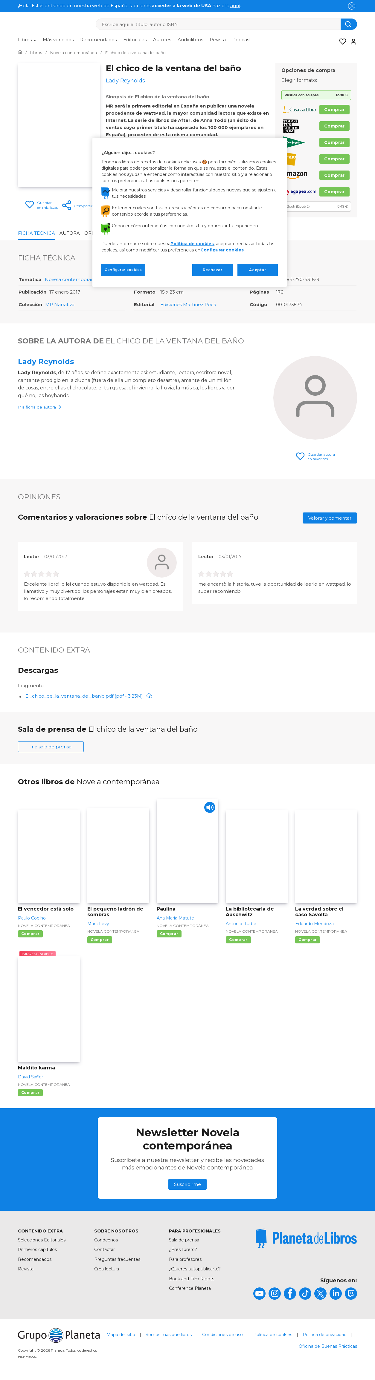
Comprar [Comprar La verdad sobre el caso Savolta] (307, 939)
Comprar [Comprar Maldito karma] (30, 1092)
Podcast (241, 39)
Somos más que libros (169, 1334)
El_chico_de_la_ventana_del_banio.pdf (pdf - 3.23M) (89, 696)
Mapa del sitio (120, 1334)
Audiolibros (190, 39)
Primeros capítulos (37, 1249)
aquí (235, 5)
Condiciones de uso (222, 1334)
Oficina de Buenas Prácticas (328, 1346)
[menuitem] (27, 42)
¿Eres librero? (183, 1249)
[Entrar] (351, 41)
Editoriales (135, 39)
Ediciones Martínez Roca (188, 304)
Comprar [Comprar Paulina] (169, 933)
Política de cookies (272, 1334)
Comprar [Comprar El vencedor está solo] (30, 933)
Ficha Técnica (36, 233)
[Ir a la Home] (20, 52)
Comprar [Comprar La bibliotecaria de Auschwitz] (238, 939)
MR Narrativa (59, 304)
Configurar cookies (222, 250)
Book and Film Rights (191, 1278)
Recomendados (98, 39)
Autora (70, 233)
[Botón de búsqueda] (349, 24)
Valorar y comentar (329, 518)
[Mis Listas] (341, 41)
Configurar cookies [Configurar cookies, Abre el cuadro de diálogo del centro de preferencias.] (123, 270)
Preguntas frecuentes (117, 1259)
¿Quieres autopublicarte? (195, 1269)
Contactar (104, 1249)
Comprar (334, 109)
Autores (162, 39)
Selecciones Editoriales (41, 1240)
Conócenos (106, 1240)
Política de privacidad (325, 1334)
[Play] (208, 808)
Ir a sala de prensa (50, 747)
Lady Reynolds (46, 361)
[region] (189, 212)
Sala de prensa (184, 1240)
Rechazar (212, 270)
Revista (218, 39)
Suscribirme (187, 1184)
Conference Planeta (190, 1288)
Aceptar (257, 270)
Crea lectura (106, 1269)
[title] (306, 1238)
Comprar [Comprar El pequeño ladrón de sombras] (100, 939)
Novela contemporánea (72, 279)
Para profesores (185, 1259)
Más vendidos (58, 39)
